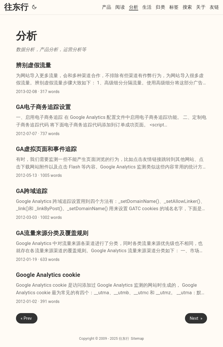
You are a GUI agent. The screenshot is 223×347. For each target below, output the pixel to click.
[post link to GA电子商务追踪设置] (111, 120)
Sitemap (137, 339)
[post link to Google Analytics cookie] (111, 288)
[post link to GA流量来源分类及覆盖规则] (111, 246)
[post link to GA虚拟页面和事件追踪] (111, 162)
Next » (196, 318)
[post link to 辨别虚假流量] (111, 78)
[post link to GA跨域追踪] (111, 204)
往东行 (16, 7)
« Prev (27, 318)
